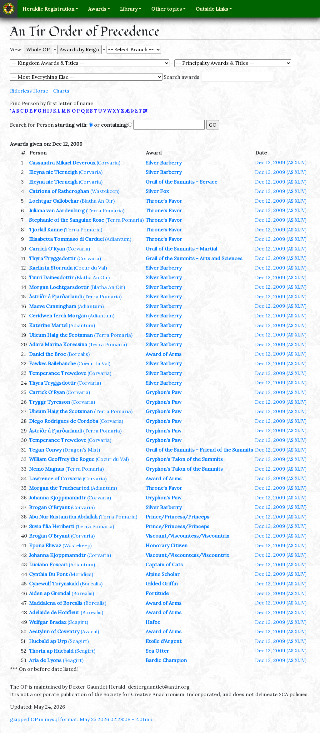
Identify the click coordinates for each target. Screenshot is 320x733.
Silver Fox (157, 191)
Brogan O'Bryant (49, 507)
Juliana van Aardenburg (57, 210)
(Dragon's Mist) (81, 450)
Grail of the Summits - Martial (181, 248)
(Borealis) (78, 354)
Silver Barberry (164, 162)
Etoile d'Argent (164, 641)
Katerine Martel (48, 325)
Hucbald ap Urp (48, 641)
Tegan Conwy (45, 450)
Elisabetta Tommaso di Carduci (66, 239)
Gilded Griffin (162, 583)
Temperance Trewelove (57, 373)
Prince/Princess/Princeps (177, 516)
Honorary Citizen (167, 545)
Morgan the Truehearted (59, 488)
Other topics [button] (166, 9)
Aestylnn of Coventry (54, 631)
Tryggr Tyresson (49, 402)
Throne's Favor (164, 201)
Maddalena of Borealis (55, 603)
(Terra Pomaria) (105, 210)
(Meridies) (81, 574)
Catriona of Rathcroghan (59, 191)
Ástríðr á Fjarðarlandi (55, 296)
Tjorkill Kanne (45, 229)
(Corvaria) (108, 162)
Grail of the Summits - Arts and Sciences (194, 258)
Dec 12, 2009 (281, 162)
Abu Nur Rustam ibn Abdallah (63, 516)
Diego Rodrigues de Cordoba (63, 421)
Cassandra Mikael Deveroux (62, 162)
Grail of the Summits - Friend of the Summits (199, 450)
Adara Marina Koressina (58, 344)
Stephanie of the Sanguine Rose (66, 220)
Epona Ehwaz (45, 545)
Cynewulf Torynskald (54, 583)
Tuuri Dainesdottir (51, 277)
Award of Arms (164, 354)
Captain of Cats (164, 564)
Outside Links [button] (212, 9)
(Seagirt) (78, 622)
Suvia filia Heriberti (51, 526)
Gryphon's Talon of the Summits (184, 459)
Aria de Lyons (45, 660)
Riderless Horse (29, 91)
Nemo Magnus (46, 469)
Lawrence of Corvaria (55, 478)
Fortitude (157, 593)
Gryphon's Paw (164, 392)
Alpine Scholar (163, 574)
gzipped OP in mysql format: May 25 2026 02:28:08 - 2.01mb (81, 719)
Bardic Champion (166, 660)
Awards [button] (97, 9)
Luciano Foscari (48, 564)
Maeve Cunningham (52, 306)
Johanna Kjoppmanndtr (57, 497)
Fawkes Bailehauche (52, 363)
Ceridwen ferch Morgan (58, 315)
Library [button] (129, 9)
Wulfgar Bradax (47, 622)
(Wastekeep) (104, 191)
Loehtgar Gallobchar (54, 201)
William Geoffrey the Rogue (61, 459)
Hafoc (153, 622)
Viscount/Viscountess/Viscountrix (187, 536)
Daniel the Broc (47, 354)
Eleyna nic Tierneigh (53, 172)
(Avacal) (90, 631)
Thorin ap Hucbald (51, 651)
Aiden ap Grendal (49, 593)
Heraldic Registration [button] (48, 9)
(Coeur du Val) (90, 268)
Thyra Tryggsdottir (52, 258)
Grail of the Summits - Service (181, 182)
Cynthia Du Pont (48, 574)
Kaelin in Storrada (50, 268)
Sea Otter (157, 651)
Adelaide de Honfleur (54, 612)
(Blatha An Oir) (97, 201)
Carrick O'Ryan (47, 248)
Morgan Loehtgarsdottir (59, 287)
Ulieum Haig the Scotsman (61, 335)
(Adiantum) (118, 239)
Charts (61, 91)
